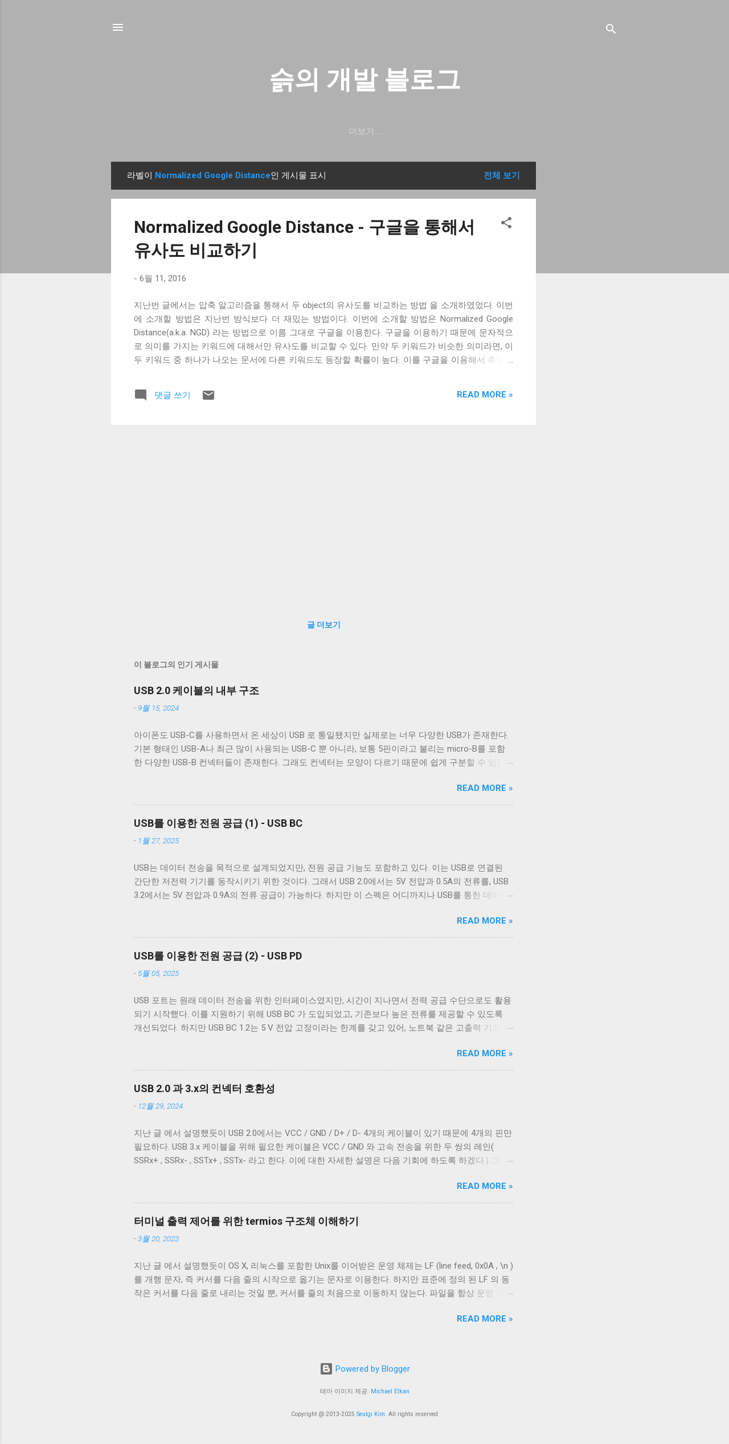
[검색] (611, 31)
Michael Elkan (390, 1391)
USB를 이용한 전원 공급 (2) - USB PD (218, 956)
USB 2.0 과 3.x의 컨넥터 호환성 (204, 1088)
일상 (315, 131)
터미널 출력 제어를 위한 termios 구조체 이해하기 (246, 1221)
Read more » (485, 394)
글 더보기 (324, 624)
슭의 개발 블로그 (365, 79)
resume (362, 131)
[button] (506, 224)
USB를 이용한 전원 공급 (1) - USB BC (218, 823)
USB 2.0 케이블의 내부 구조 (196, 690)
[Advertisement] (581, 332)
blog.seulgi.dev (437, 131)
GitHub (270, 131)
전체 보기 (502, 175)
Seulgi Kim (371, 1414)
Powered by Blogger (365, 1369)
